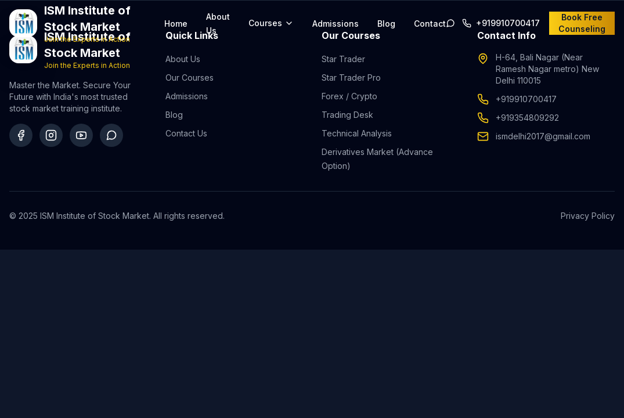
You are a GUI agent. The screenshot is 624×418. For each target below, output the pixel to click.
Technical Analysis (357, 133)
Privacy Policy (588, 216)
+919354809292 (527, 117)
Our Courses (189, 77)
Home (175, 23)
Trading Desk (347, 115)
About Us (182, 59)
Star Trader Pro (351, 77)
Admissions (335, 23)
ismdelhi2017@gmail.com (543, 136)
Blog (386, 23)
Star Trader (343, 59)
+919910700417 (526, 99)
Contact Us (186, 133)
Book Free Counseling (581, 23)
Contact (430, 23)
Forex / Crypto (349, 96)
